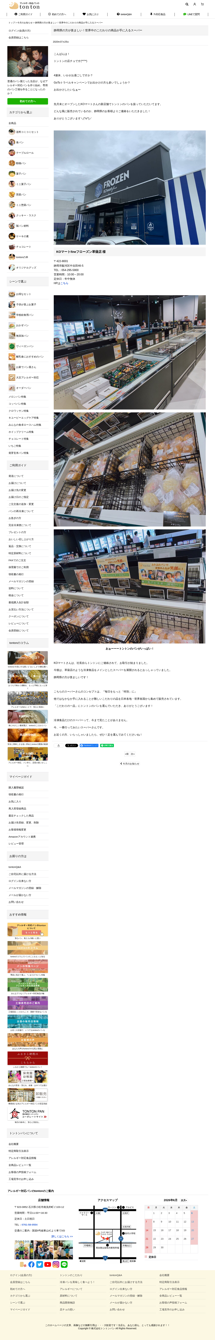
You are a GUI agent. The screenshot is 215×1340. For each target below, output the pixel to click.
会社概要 (14, 1144)
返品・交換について (20, 546)
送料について (16, 588)
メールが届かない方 (20, 895)
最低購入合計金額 (19, 602)
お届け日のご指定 (19, 497)
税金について (16, 595)
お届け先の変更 (17, 490)
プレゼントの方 (17, 532)
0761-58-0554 (29, 1224)
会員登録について (19, 630)
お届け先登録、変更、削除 (24, 822)
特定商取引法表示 (19, 1150)
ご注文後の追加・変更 (21, 504)
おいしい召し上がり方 (21, 539)
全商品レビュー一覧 (20, 1165)
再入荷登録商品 (17, 808)
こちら (64, 283)
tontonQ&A (15, 867)
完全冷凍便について (20, 525)
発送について (16, 475)
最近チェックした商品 (21, 815)
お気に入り (15, 801)
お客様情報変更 (17, 829)
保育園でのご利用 (19, 567)
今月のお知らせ (129, 763)
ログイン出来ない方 (20, 880)
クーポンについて (19, 616)
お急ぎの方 (15, 518)
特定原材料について (20, 553)
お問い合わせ (16, 902)
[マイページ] (194, 4)
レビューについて (19, 623)
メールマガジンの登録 (21, 581)
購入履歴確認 (16, 787)
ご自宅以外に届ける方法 (22, 874)
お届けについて (17, 483)
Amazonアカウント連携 (22, 836)
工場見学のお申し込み (21, 1179)
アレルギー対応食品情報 (22, 1158)
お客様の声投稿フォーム (22, 1172)
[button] (186, 4)
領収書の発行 (16, 574)
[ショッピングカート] (202, 4)
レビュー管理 (16, 843)
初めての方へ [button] (28, 101)
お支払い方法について (21, 609)
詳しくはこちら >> (62, 1236)
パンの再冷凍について (21, 511)
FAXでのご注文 (17, 560)
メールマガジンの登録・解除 (25, 888)
